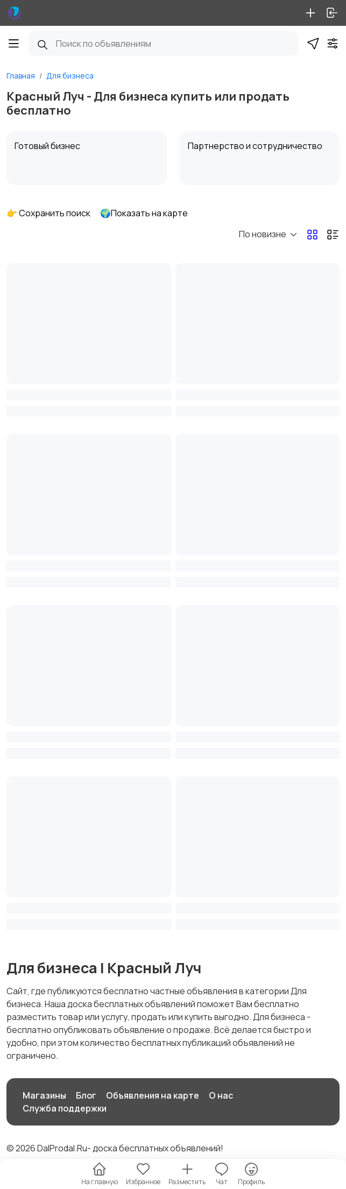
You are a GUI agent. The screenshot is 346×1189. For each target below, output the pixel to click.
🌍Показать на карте (144, 213)
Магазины (44, 1095)
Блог (86, 1095)
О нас (221, 1095)
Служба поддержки (65, 1108)
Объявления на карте (152, 1095)
